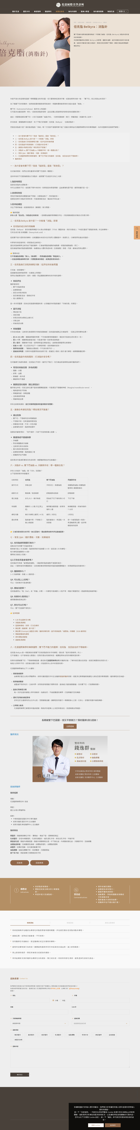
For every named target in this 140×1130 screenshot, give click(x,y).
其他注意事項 (110, 923)
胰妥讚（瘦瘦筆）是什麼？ (25, 628)
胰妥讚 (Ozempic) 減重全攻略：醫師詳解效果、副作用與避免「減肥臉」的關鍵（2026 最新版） (51, 631)
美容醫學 (37, 11)
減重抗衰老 (60, 11)
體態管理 (88, 22)
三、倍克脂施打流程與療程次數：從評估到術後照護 (34, 141)
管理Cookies (96, 1125)
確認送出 (20, 1074)
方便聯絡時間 (17, 1018)
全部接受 (113, 1125)
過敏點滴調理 (20, 640)
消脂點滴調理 (20, 622)
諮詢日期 (77, 1018)
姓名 (14, 995)
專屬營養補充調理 (22, 634)
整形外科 (26, 11)
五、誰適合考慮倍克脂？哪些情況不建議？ (31, 147)
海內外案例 (72, 11)
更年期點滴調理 (21, 637)
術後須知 (70, 923)
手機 (75, 995)
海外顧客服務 (98, 11)
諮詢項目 (15, 1030)
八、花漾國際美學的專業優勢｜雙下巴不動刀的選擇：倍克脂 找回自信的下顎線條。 (47, 156)
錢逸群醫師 (64, 676)
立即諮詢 (70, 726)
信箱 (11, 1007)
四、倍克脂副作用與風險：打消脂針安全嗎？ (32, 144)
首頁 (75, 22)
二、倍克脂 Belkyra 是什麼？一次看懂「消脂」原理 (34, 139)
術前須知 (30, 923)
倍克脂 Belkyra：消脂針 (100, 22)
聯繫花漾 (111, 11)
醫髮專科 (48, 11)
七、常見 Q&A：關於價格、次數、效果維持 (31, 153)
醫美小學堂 (85, 11)
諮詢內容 (15, 1046)
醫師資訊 (18, 159)
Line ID (74, 1007)
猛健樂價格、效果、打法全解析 (27, 625)
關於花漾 (15, 11)
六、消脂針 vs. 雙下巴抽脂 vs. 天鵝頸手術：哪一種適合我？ (37, 150)
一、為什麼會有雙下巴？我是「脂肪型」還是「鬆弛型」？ (37, 136)
